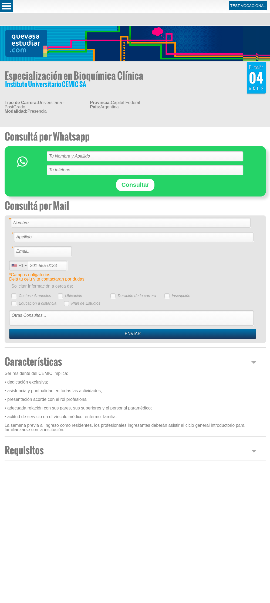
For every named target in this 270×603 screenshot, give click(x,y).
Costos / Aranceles (35, 296)
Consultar (135, 184)
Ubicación (73, 296)
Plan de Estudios (85, 303)
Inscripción (181, 296)
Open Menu (6, 6)
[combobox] (18, 265)
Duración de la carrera (137, 296)
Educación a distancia (37, 303)
